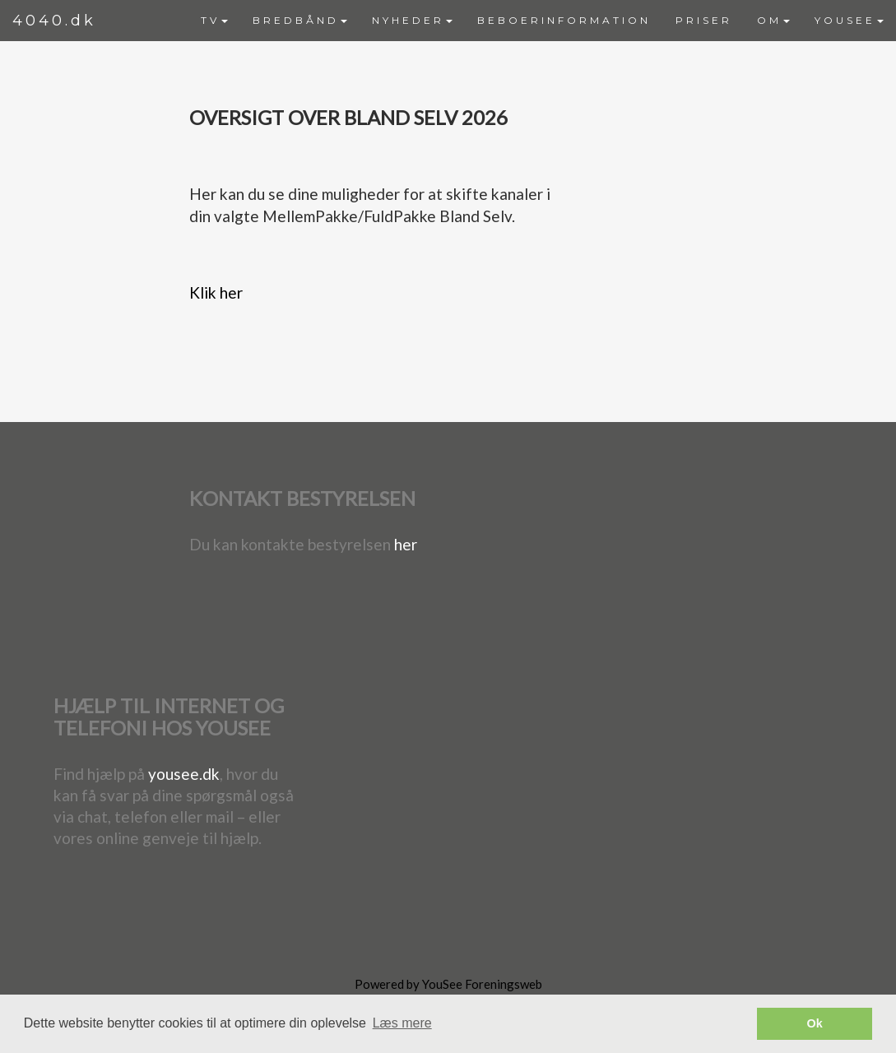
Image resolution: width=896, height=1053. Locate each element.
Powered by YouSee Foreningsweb (448, 983)
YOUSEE (849, 20)
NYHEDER (412, 20)
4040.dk (54, 21)
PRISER (703, 20)
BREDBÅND (300, 20)
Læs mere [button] (402, 1023)
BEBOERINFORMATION (564, 20)
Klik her (216, 292)
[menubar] (542, 20)
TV (214, 20)
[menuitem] (214, 20)
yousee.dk (184, 773)
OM (773, 20)
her (405, 544)
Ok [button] (815, 1023)
